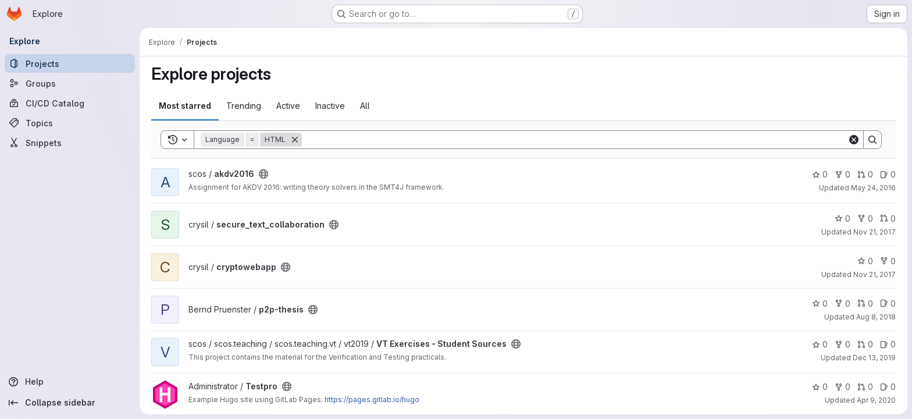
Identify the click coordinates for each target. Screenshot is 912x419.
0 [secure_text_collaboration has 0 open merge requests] (888, 218)
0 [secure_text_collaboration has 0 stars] (842, 218)
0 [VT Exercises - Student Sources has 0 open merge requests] (865, 344)
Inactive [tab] (330, 106)
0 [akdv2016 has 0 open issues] (888, 174)
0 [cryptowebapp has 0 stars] (865, 261)
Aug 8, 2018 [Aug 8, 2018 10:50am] (876, 317)
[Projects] (70, 63)
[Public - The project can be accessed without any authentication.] (263, 174)
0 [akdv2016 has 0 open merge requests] (865, 174)
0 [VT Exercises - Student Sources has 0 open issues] (888, 344)
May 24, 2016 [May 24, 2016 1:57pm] (873, 187)
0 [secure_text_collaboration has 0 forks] (865, 218)
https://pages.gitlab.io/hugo (372, 399)
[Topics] (70, 122)
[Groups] (70, 83)
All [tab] (365, 106)
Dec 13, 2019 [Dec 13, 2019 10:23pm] (874, 357)
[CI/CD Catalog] (70, 103)
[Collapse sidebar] (70, 402)
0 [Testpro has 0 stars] (820, 387)
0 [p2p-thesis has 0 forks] (842, 303)
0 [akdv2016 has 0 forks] (842, 174)
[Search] (574, 140)
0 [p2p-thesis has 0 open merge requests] (865, 303)
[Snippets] (70, 142)
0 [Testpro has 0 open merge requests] (865, 387)
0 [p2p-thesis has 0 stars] (820, 303)
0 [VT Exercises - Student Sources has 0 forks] (842, 344)
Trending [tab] (243, 106)
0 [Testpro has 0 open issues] (888, 387)
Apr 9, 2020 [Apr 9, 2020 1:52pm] (876, 400)
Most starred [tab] (185, 106)
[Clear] (854, 140)
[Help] (70, 381)
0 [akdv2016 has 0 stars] (820, 174)
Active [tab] (288, 106)
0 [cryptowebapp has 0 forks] (888, 261)
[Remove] (295, 140)
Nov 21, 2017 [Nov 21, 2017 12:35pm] (874, 232)
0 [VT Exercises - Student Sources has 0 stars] (820, 344)
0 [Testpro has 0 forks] (842, 387)
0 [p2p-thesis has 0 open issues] (888, 303)
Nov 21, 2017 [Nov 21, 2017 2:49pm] (874, 274)
